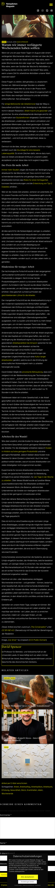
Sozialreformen (22, 118)
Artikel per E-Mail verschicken (14, 783)
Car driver (12, 640)
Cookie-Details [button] (18, 885)
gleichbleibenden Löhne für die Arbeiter (18, 295)
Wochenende (7, 794)
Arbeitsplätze (36, 787)
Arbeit (16, 787)
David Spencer (22, 42)
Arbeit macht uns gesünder (36, 111)
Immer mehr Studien (10, 170)
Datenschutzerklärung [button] (28, 885)
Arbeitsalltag (25, 787)
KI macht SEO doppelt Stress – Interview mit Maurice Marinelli (25, 739)
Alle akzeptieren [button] (27, 877)
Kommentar (5, 815)
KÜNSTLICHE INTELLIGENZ (20, 713)
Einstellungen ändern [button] (27, 882)
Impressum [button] (38, 885)
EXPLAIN (7, 678)
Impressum (6, 885)
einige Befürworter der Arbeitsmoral (20, 104)
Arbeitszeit (47, 787)
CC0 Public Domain (37, 640)
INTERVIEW (7, 713)
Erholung (5, 790)
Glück (23, 790)
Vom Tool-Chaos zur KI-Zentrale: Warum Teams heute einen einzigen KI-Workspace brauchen (26, 773)
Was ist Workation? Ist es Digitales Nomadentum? (27, 706)
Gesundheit (15, 790)
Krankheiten (32, 790)
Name (3, 843)
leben (40, 790)
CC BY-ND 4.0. (8, 630)
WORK (4, 42)
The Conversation (38, 627)
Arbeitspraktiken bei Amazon (25, 343)
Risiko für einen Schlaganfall (36, 180)
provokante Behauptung (32, 372)
